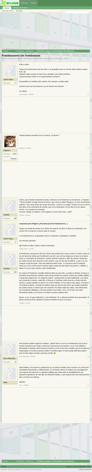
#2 (88, 148)
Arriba (89, 466)
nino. (5, 382)
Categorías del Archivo (20, 7)
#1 (88, 94)
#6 (88, 356)
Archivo (7, 8)
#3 (88, 215)
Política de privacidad (85, 469)
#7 (88, 385)
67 (15, 362)
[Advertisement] (46, 31)
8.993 (14, 154)
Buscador (19, 11)
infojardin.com (19, 469)
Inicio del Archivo (8, 11)
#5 (88, 303)
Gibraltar (13, 159)
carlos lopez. (58, 58)
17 (15, 83)
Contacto (69, 466)
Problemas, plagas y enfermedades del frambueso (25, 58)
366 (15, 218)
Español (3, 466)
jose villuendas (9, 358)
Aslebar (7, 215)
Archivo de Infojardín (79, 466)
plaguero (7, 150)
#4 (88, 249)
